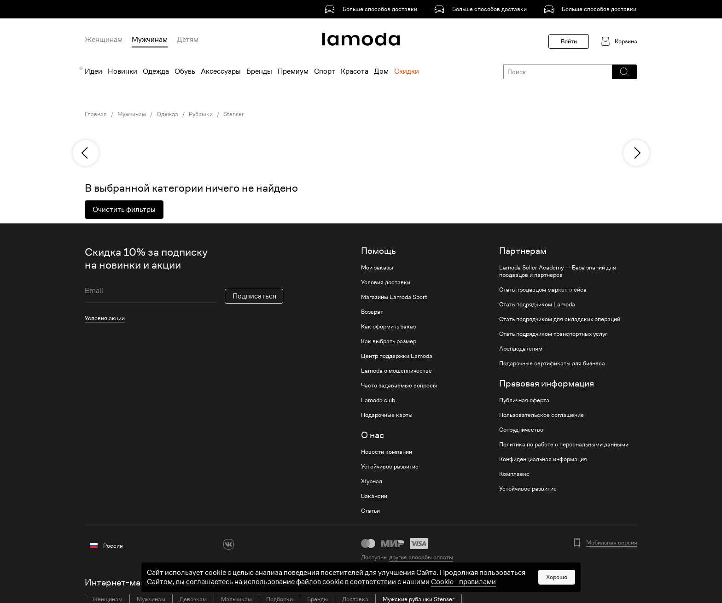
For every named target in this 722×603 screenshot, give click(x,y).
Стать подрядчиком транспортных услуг (553, 334)
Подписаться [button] (254, 296)
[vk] (228, 544)
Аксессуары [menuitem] (221, 71)
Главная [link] (96, 114)
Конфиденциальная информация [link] (543, 459)
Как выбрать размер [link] (388, 341)
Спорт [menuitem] (324, 71)
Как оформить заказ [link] (388, 326)
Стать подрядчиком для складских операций (559, 319)
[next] (636, 153)
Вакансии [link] (374, 496)
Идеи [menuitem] (93, 71)
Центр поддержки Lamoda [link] (396, 356)
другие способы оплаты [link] (421, 557)
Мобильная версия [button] (611, 542)
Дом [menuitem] (381, 71)
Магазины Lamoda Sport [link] (394, 297)
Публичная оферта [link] (524, 400)
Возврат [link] (372, 312)
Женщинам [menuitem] (103, 39)
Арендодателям (520, 348)
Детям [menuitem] (187, 39)
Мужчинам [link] (131, 114)
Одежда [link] (167, 114)
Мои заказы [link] (377, 267)
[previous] (86, 153)
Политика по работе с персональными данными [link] (564, 444)
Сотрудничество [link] (521, 429)
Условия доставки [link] (385, 282)
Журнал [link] (371, 481)
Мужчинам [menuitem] (150, 39)
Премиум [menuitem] (293, 71)
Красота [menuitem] (354, 71)
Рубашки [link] (201, 114)
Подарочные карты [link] (387, 415)
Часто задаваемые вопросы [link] (399, 385)
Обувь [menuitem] (185, 71)
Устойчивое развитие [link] (390, 466)
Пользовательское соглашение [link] (541, 415)
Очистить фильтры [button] (124, 209)
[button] (624, 71)
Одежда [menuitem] (156, 71)
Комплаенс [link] (514, 474)
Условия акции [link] (105, 318)
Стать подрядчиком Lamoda (537, 304)
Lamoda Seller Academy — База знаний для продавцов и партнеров (557, 271)
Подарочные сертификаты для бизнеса (552, 363)
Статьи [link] (370, 511)
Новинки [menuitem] (122, 71)
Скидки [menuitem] (406, 71)
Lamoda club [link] (378, 400)
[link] (372, 9)
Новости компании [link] (386, 452)
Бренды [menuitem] (259, 71)
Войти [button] (569, 41)
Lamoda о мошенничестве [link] (396, 371)
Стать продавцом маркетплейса (543, 289)
